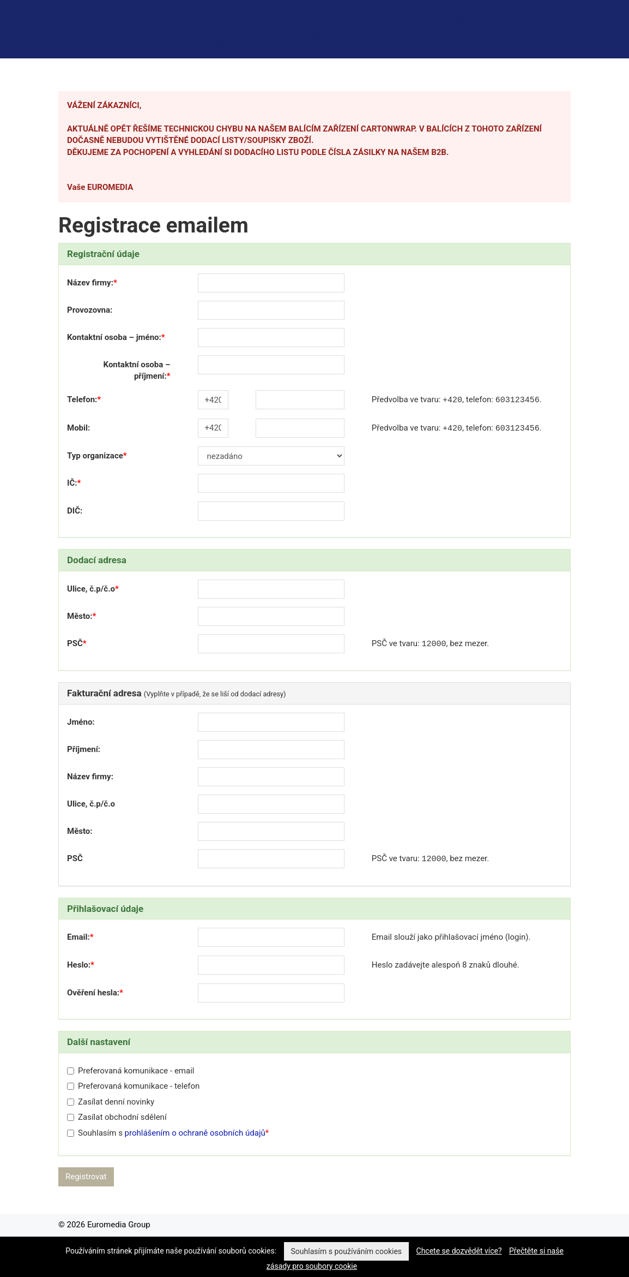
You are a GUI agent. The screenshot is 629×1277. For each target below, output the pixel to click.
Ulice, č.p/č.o (91, 589)
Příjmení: (83, 749)
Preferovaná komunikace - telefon (133, 1086)
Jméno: (81, 722)
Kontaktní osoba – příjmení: (137, 370)
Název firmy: (90, 283)
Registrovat (86, 1176)
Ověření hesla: (93, 993)
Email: (78, 937)
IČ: (72, 483)
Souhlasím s (166, 1133)
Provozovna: (89, 310)
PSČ (75, 643)
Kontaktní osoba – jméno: (114, 337)
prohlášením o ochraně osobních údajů (195, 1133)
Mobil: (78, 428)
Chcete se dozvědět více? (459, 1250)
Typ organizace (95, 456)
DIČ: (74, 511)
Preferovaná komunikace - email (130, 1071)
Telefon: (82, 399)
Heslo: (78, 965)
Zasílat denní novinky (110, 1102)
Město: (80, 616)
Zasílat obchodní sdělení (117, 1117)
